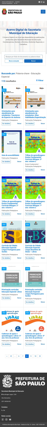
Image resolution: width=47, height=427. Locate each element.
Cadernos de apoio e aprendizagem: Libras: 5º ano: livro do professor (11, 336)
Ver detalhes (6, 123)
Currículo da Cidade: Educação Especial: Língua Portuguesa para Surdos (11, 249)
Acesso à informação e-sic (8, 1)
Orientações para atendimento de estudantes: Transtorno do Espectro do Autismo (11, 114)
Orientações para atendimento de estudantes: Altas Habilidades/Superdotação (35, 114)
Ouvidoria (17, 1)
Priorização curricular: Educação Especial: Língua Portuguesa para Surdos (34, 293)
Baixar (19, 123)
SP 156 (15, 3)
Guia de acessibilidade (10, 155)
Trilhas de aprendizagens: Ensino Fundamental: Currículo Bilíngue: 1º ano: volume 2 (35, 204)
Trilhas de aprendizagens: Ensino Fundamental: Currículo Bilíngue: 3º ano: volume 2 (35, 158)
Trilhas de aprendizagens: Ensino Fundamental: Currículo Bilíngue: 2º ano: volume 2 (12, 204)
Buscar (33, 61)
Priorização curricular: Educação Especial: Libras (12, 291)
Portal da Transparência (7, 3)
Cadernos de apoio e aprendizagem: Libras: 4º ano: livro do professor (35, 336)
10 (35, 356)
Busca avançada (14, 61)
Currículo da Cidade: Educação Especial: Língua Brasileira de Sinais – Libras (33, 249)
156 (4, 410)
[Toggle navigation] (43, 12)
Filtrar (39, 80)
